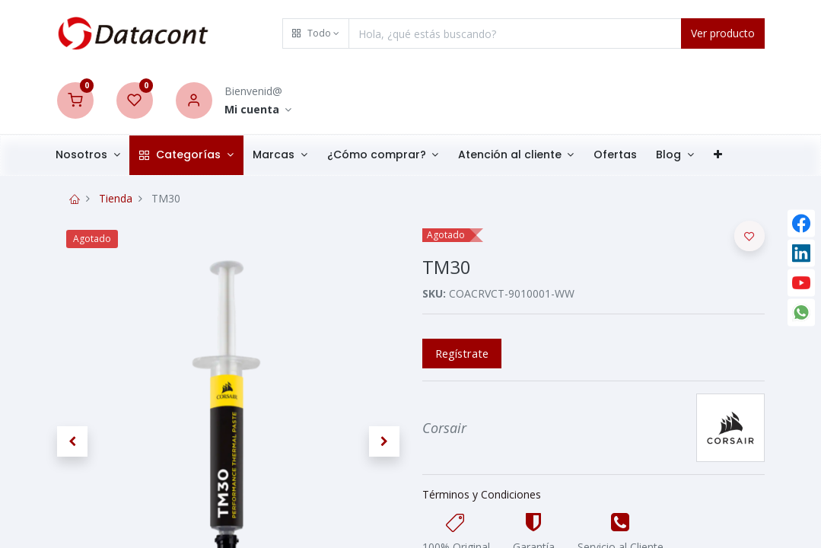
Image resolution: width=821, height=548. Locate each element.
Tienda (115, 198)
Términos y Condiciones (481, 494)
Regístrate (461, 353)
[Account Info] (258, 110)
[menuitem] (625, 155)
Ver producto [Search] (723, 33)
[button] (315, 33)
